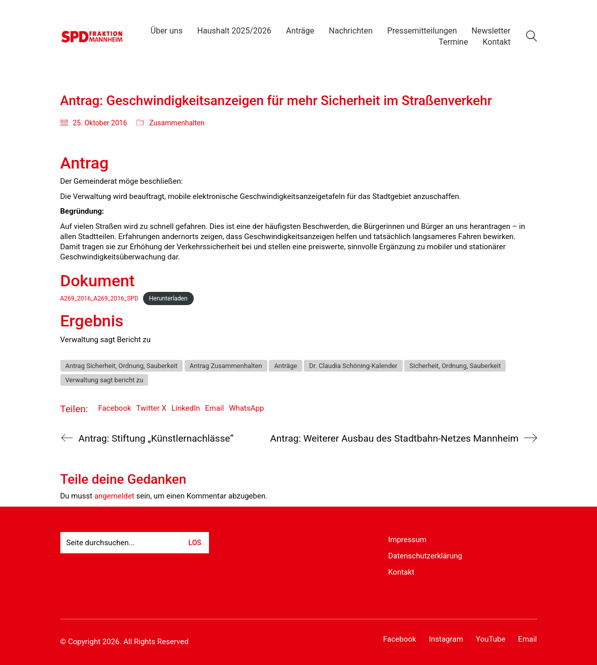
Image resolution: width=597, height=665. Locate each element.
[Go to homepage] (92, 36)
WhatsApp (246, 408)
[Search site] (531, 37)
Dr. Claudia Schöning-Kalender (353, 366)
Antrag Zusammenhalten (226, 366)
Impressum (407, 539)
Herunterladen (168, 298)
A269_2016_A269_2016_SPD (99, 298)
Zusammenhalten (176, 123)
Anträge (285, 366)
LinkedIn (185, 408)
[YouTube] (490, 640)
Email (214, 408)
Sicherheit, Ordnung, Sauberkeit (455, 366)
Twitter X (151, 408)
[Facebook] (399, 640)
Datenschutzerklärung (425, 555)
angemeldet (114, 496)
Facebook (114, 408)
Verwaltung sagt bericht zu (104, 380)
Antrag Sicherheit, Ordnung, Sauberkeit (121, 366)
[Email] (527, 640)
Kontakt (401, 572)
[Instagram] (446, 640)
